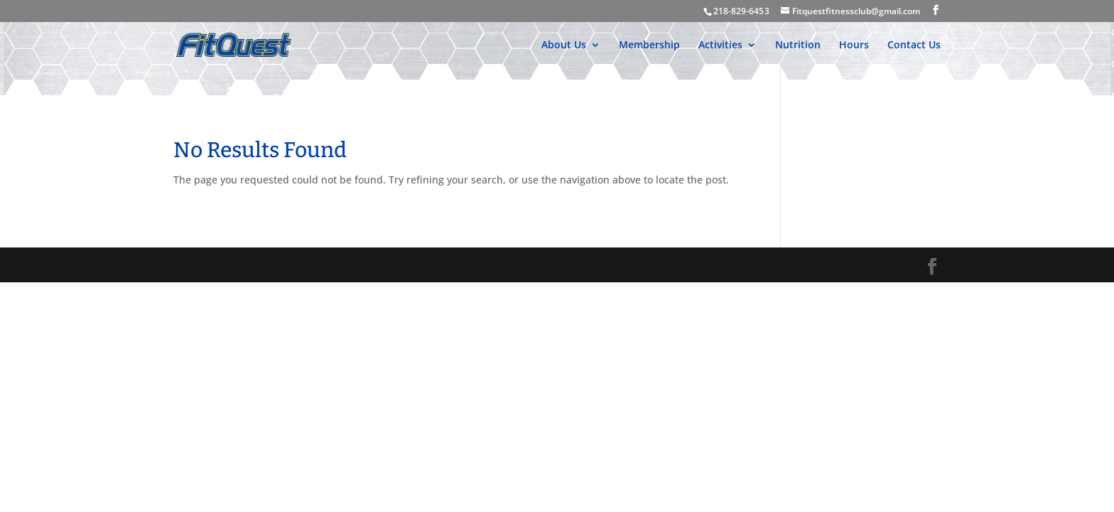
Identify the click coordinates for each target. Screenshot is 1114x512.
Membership (649, 45)
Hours (854, 45)
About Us (563, 45)
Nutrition (798, 45)
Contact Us (914, 45)
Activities (720, 45)
